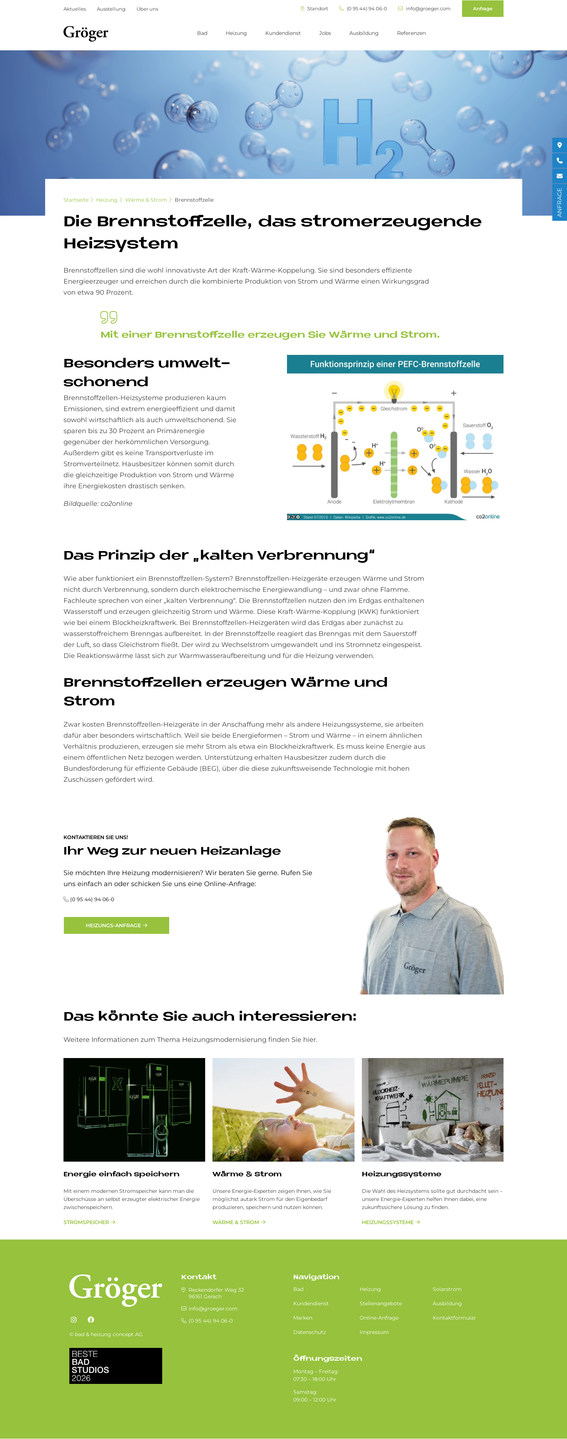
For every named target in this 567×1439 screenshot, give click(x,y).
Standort (314, 8)
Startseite (75, 200)
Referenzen (411, 33)
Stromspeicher (86, 1222)
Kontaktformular (454, 1317)
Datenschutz (309, 1332)
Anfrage (483, 8)
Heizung (236, 33)
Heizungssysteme (401, 1174)
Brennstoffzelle (194, 200)
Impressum (374, 1332)
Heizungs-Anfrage (113, 925)
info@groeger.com (424, 8)
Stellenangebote (381, 1303)
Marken (302, 1317)
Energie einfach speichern (121, 1174)
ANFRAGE (559, 202)
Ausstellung (111, 9)
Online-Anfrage (379, 1317)
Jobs (325, 33)
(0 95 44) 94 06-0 (363, 8)
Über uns (147, 9)
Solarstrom (447, 1289)
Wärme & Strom (146, 200)
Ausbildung (364, 33)
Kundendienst (283, 33)
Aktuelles (74, 9)
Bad (202, 33)
